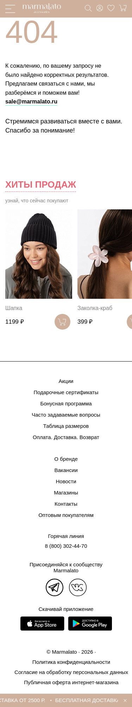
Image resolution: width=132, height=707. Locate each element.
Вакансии (65, 470)
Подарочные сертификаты (65, 392)
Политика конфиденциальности (71, 662)
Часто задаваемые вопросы (66, 415)
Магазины (66, 493)
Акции (66, 381)
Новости (66, 481)
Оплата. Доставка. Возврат (66, 437)
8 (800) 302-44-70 (66, 546)
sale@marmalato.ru (31, 102)
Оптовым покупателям (66, 515)
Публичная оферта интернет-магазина (71, 682)
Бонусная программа (66, 403)
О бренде (66, 459)
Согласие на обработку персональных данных (71, 672)
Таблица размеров (66, 426)
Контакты (66, 504)
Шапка (13, 308)
